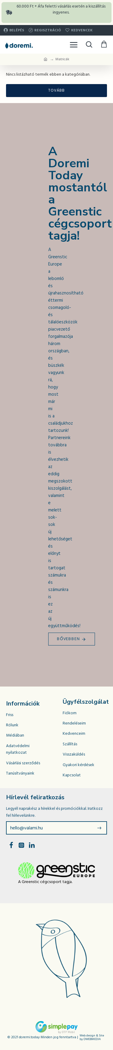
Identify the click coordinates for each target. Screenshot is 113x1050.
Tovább (56, 90)
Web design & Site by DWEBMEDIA (92, 1037)
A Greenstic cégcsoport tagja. (45, 882)
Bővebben (68, 639)
